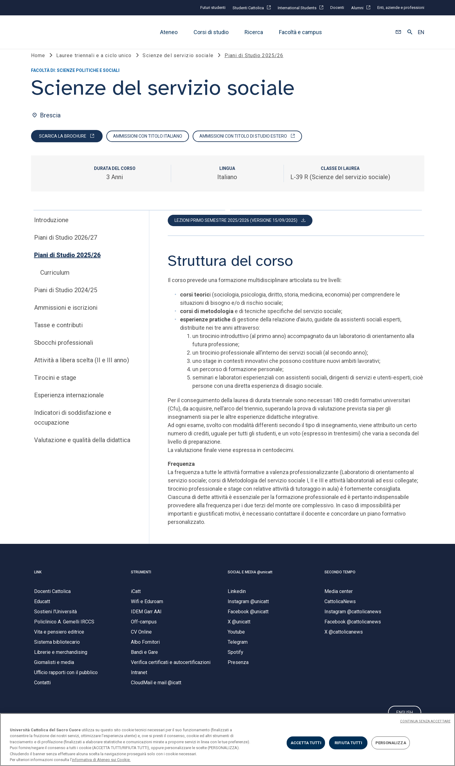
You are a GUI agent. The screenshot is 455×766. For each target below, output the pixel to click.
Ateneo (169, 32)
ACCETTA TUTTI (306, 742)
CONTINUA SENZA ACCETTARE (425, 721)
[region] (227, 739)
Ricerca (254, 32)
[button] (398, 32)
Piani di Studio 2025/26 (67, 263)
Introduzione (51, 228)
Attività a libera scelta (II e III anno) (81, 368)
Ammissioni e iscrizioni (65, 315)
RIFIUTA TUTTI (348, 742)
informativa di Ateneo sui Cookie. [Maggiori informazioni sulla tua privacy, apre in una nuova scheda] (101, 759)
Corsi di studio (211, 32)
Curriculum (54, 280)
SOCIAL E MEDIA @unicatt (250, 580)
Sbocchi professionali (63, 350)
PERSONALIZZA (390, 742)
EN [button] (421, 32)
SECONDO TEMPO (339, 580)
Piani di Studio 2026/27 (65, 245)
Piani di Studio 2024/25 (65, 298)
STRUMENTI (141, 580)
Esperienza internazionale (69, 403)
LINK (37, 580)
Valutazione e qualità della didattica (82, 448)
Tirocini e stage (55, 385)
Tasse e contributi (58, 333)
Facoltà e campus (300, 32)
